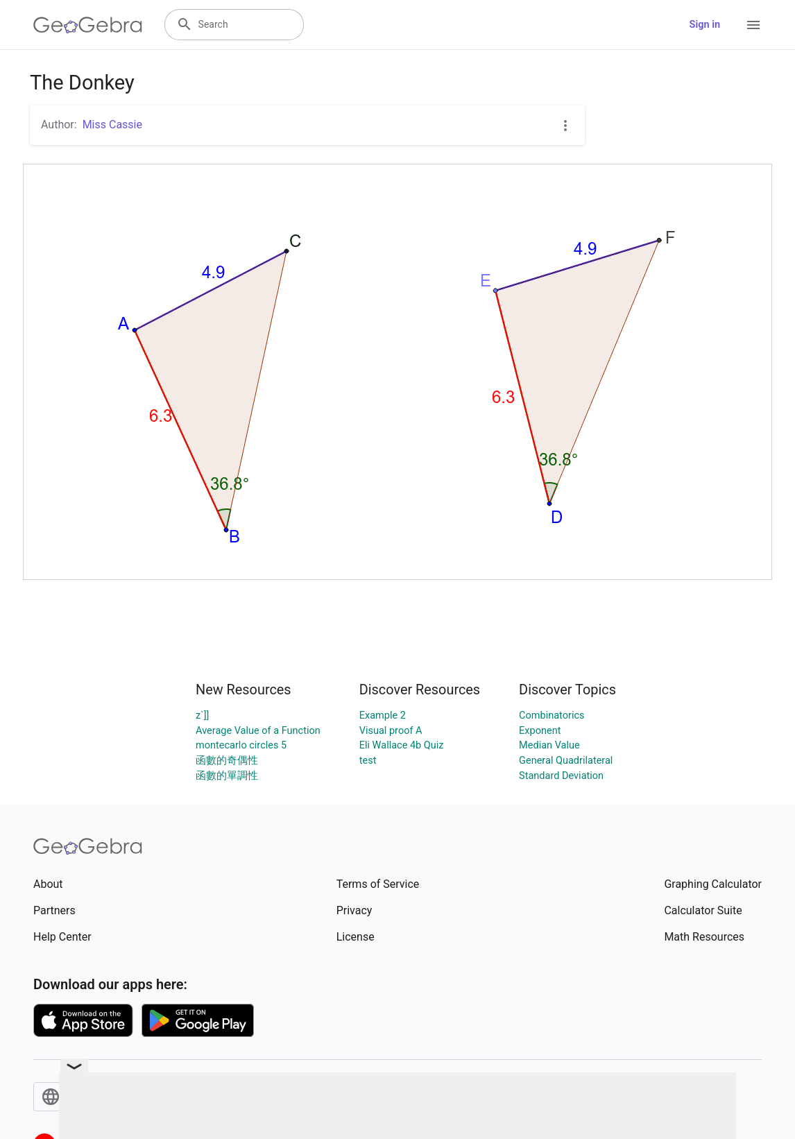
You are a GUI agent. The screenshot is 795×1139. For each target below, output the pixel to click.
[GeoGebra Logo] (87, 25)
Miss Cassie (112, 124)
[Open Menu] (753, 25)
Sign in (705, 25)
